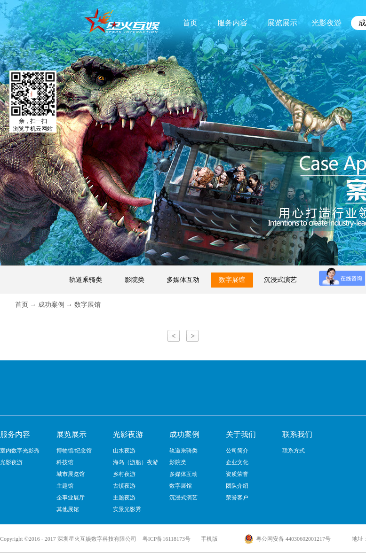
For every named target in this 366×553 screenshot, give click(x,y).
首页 (190, 23)
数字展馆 (87, 304)
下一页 (192, 336)
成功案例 (51, 304)
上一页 (173, 336)
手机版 (208, 539)
